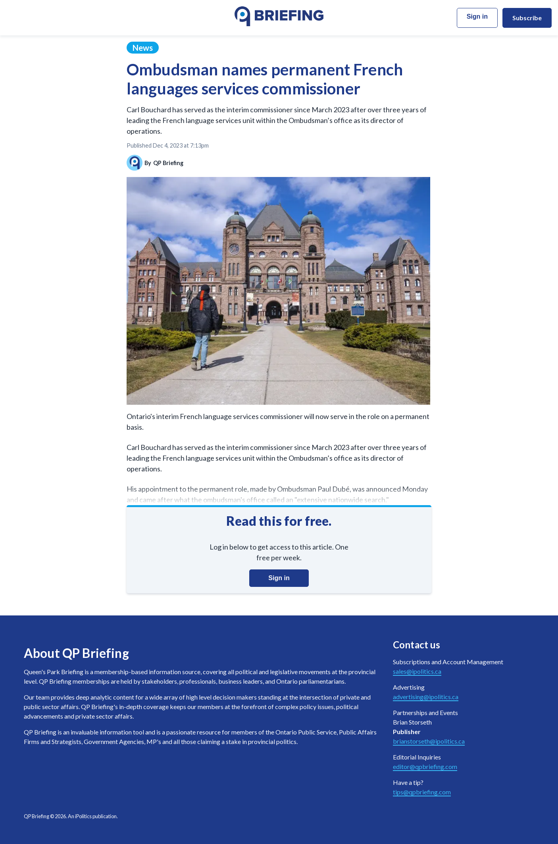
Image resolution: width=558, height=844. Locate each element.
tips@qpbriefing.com (422, 792)
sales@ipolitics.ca (417, 671)
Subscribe (527, 17)
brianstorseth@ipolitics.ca (429, 741)
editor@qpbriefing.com (425, 766)
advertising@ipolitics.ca (425, 696)
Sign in (477, 16)
